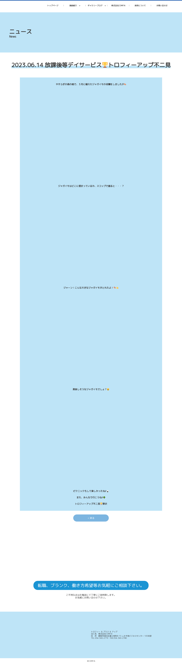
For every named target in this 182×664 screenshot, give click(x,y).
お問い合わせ (161, 5)
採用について (140, 5)
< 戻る (91, 518)
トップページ (52, 5)
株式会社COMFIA (118, 5)
